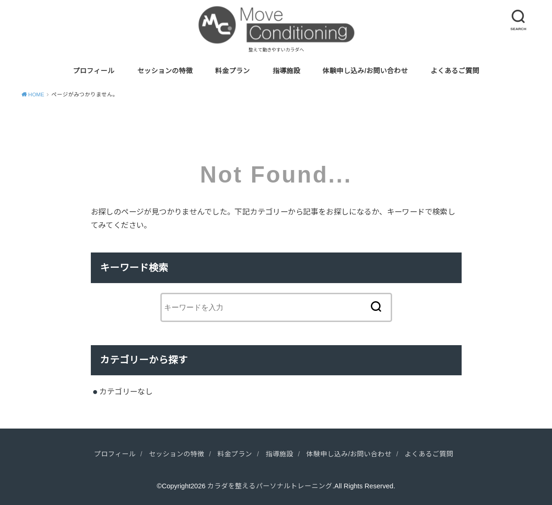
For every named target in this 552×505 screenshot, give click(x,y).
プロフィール (93, 71)
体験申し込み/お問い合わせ (365, 71)
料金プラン (232, 71)
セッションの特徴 (165, 71)
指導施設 (286, 71)
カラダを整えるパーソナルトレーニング (269, 486)
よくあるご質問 (455, 71)
